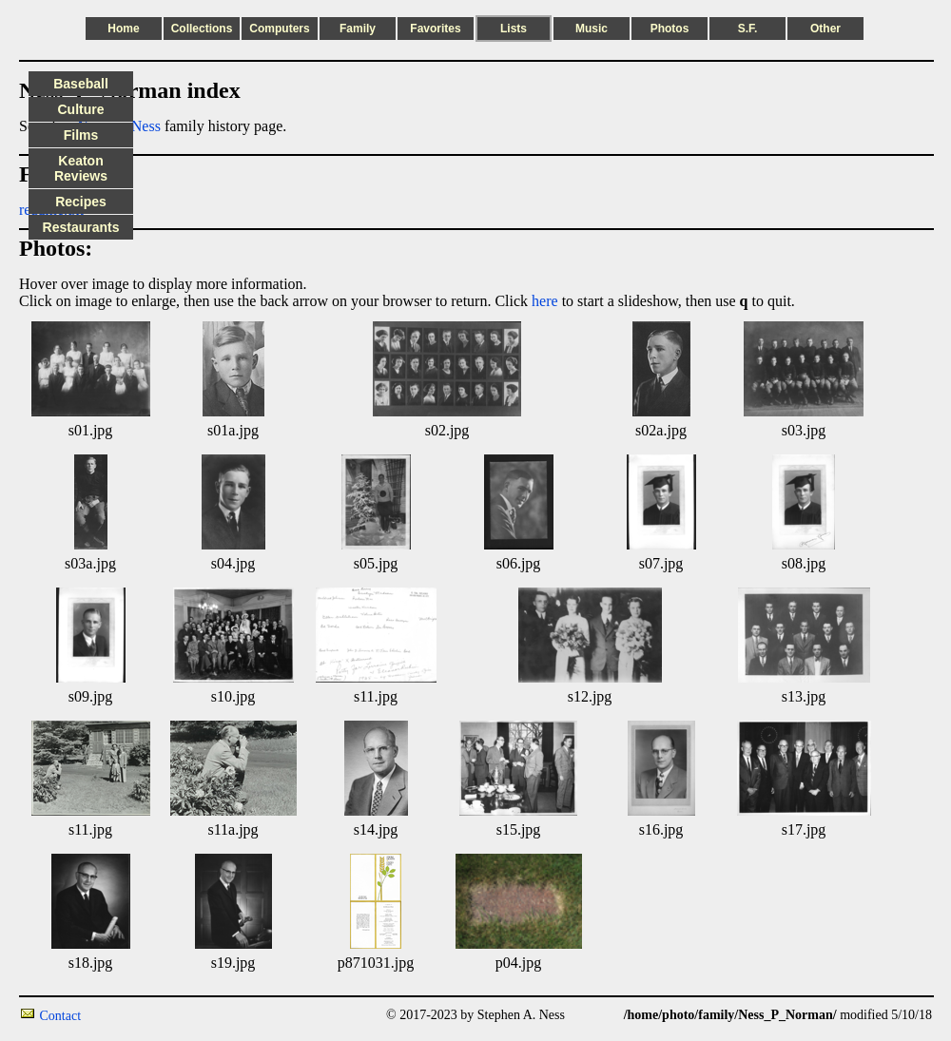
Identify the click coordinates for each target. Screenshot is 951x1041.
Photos (669, 28)
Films (81, 135)
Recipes (81, 201)
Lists (513, 28)
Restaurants (81, 227)
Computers (279, 28)
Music (591, 28)
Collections (202, 28)
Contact (61, 1016)
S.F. (748, 28)
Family (358, 28)
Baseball (80, 83)
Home (123, 28)
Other (825, 28)
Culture (81, 109)
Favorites (435, 28)
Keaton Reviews (80, 168)
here (545, 301)
